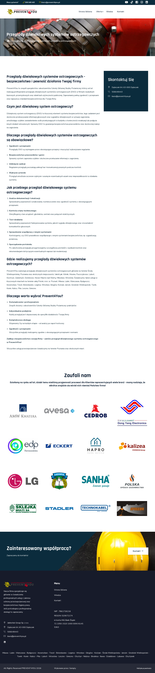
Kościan (97, 653)
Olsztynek (130, 656)
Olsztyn (78, 656)
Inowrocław (43, 653)
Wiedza (109, 11)
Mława (5, 653)
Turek (19, 656)
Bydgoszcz (31, 653)
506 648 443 (29, 2)
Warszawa (20, 653)
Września (53, 656)
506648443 (117, 92)
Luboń (44, 656)
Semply (72, 668)
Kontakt (120, 11)
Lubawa (120, 656)
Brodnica (94, 656)
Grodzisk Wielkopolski (138, 653)
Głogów (89, 653)
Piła (38, 656)
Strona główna (15, 41)
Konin (26, 656)
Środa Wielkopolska (111, 653)
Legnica (71, 653)
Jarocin (124, 653)
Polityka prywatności (144, 668)
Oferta (99, 11)
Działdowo (111, 656)
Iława (102, 656)
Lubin (12, 653)
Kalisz (32, 656)
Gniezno (69, 656)
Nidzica (86, 656)
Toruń (51, 653)
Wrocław (80, 653)
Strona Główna (85, 11)
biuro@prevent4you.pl (49, 2)
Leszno (61, 656)
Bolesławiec (61, 653)
